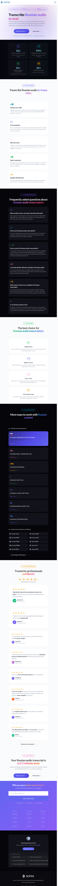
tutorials (30, 845)
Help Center (24, 845)
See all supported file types (19, 555)
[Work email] (28, 793)
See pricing (37, 31)
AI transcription (35, 880)
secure (33, 882)
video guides (37, 845)
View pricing (36, 775)
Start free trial (21, 31)
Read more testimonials (28, 744)
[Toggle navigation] (55, 2)
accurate (26, 882)
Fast (23, 882)
